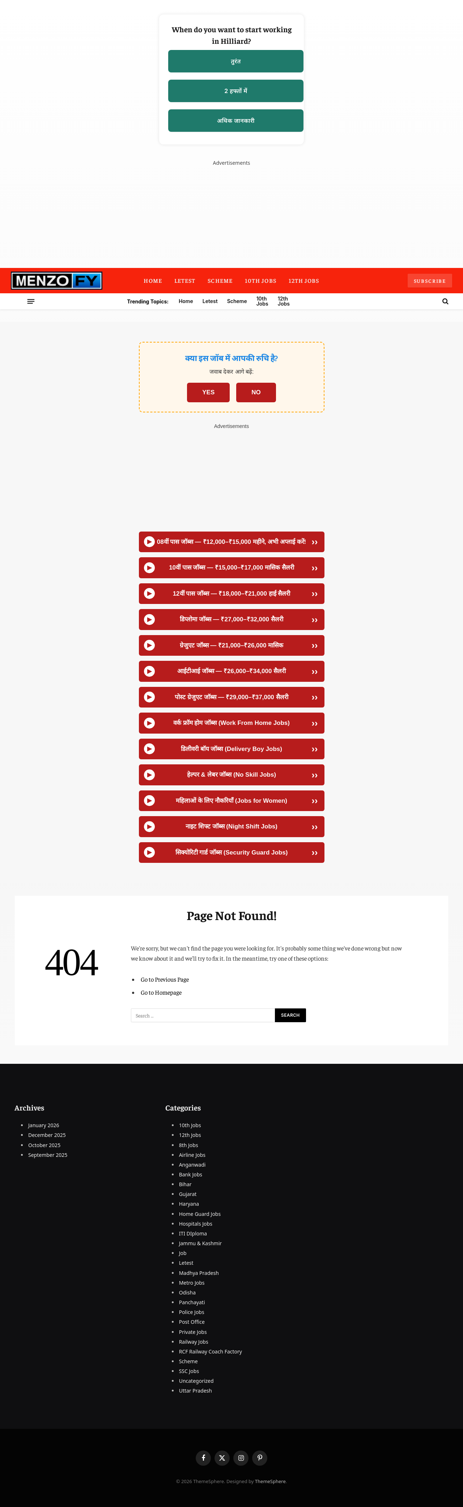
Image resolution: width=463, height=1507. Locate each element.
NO (256, 392)
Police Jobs (191, 1312)
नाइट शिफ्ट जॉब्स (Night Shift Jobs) (231, 826)
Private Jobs (193, 1331)
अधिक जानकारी (236, 120)
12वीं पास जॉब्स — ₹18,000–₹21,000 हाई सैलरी (231, 593)
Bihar (185, 1184)
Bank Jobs (190, 1174)
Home (153, 280)
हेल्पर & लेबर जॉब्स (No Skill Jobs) (231, 774)
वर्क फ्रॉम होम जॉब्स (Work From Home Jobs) (231, 722)
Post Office (192, 1321)
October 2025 (44, 1145)
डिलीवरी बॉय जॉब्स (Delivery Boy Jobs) (231, 749)
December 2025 (47, 1135)
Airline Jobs (192, 1154)
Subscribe (430, 280)
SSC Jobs (189, 1371)
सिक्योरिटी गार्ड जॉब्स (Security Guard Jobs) (231, 852)
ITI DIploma (193, 1233)
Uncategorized (196, 1380)
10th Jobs (260, 280)
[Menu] (66, 301)
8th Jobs (188, 1145)
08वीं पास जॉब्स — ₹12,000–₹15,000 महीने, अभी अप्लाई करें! (231, 541)
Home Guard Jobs (200, 1213)
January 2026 (43, 1125)
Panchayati (192, 1302)
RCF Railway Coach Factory (210, 1351)
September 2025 (47, 1154)
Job (183, 1253)
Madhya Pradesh (199, 1272)
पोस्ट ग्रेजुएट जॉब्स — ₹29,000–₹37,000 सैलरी (231, 697)
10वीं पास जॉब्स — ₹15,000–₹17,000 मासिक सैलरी (231, 567)
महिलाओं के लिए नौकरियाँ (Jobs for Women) (231, 800)
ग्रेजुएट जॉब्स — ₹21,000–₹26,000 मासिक (231, 645)
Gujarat (188, 1194)
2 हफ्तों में (235, 91)
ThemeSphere (270, 1481)
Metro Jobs (192, 1282)
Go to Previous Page (165, 979)
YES (208, 392)
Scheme (220, 280)
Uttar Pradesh (195, 1390)
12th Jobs (304, 280)
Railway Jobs (193, 1341)
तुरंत (236, 61)
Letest (185, 280)
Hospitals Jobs (195, 1223)
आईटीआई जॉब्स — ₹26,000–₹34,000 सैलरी (231, 671)
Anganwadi (192, 1164)
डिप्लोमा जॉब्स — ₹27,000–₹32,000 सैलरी (231, 619)
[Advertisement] (231, 481)
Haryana (189, 1203)
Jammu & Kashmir (200, 1243)
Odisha (187, 1292)
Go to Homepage (161, 992)
